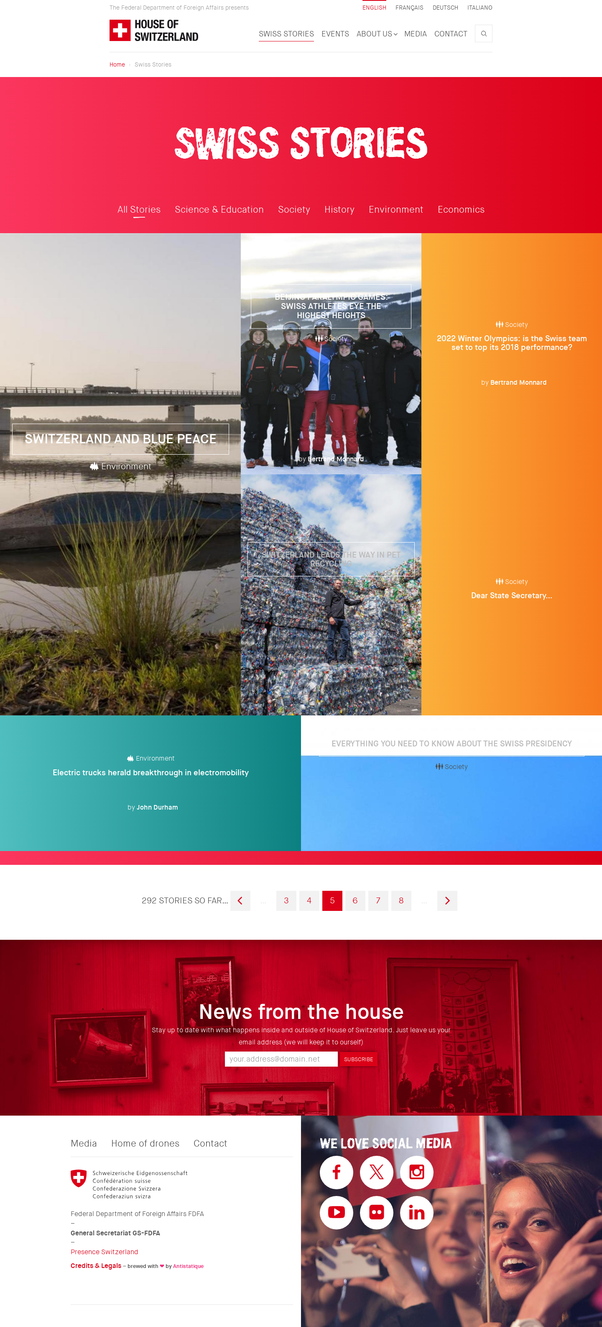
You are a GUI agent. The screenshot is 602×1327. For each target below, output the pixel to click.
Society (294, 210)
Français (409, 8)
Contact (450, 34)
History (339, 210)
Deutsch (445, 8)
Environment (396, 210)
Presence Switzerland (104, 1251)
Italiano (479, 8)
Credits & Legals (96, 1265)
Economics (461, 210)
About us (377, 34)
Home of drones (145, 1144)
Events (335, 34)
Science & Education (219, 210)
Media (415, 34)
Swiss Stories (286, 34)
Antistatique (188, 1266)
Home (117, 64)
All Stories (139, 210)
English (374, 7)
